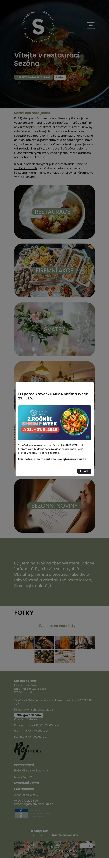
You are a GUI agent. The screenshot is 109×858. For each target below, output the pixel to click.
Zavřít (84, 471)
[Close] (89, 385)
